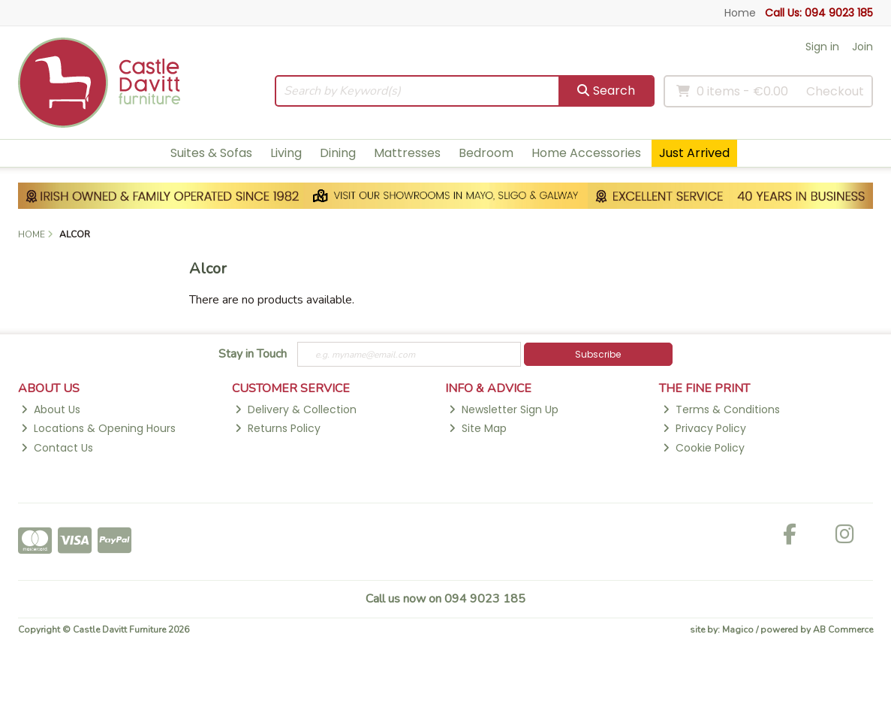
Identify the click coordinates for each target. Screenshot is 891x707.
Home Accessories (586, 153)
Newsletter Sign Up (503, 409)
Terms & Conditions (721, 409)
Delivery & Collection (296, 409)
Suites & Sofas (211, 153)
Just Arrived (694, 153)
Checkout (835, 91)
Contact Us (57, 447)
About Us (50, 409)
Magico (738, 630)
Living (286, 153)
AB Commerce (843, 630)
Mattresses (407, 153)
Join (862, 46)
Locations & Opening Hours (98, 428)
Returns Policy (278, 428)
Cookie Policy (704, 447)
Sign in (822, 46)
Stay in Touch (252, 354)
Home (740, 12)
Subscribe (598, 354)
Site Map (478, 428)
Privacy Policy (704, 428)
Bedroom (486, 153)
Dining (338, 153)
